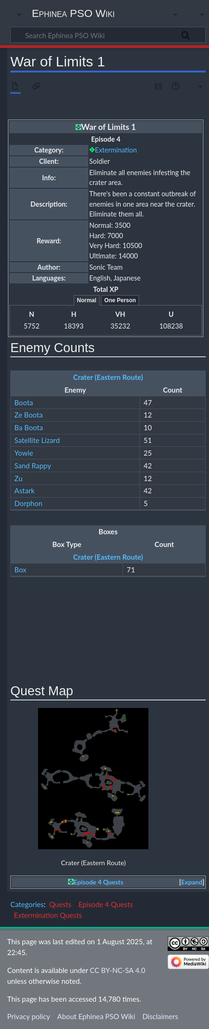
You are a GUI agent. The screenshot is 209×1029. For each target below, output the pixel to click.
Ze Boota (29, 414)
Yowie (24, 453)
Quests (60, 904)
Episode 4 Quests (98, 882)
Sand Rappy (33, 465)
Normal (86, 300)
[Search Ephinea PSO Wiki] (108, 34)
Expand (191, 882)
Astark (25, 490)
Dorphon (29, 503)
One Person (120, 300)
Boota (24, 402)
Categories (27, 904)
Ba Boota (29, 427)
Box (21, 569)
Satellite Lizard (37, 440)
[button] (191, 882)
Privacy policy (28, 1016)
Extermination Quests (48, 915)
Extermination (116, 150)
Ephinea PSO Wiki (73, 13)
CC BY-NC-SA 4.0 (117, 970)
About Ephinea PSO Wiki (96, 1016)
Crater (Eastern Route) (108, 377)
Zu (19, 478)
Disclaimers (160, 1016)
